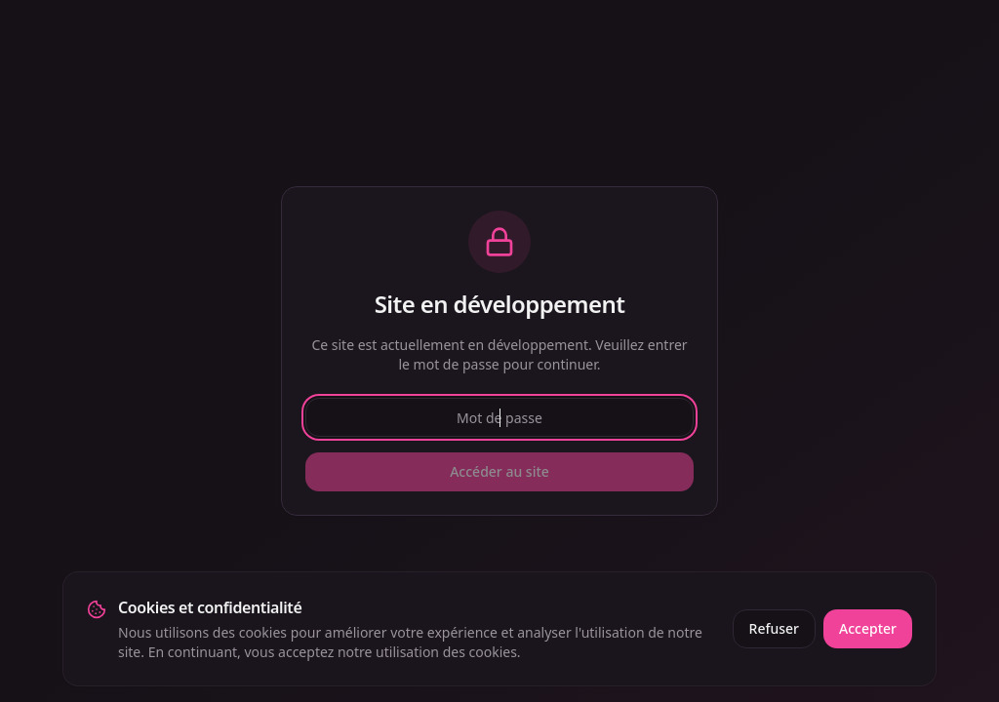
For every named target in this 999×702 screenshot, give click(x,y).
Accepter (868, 628)
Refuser (774, 628)
